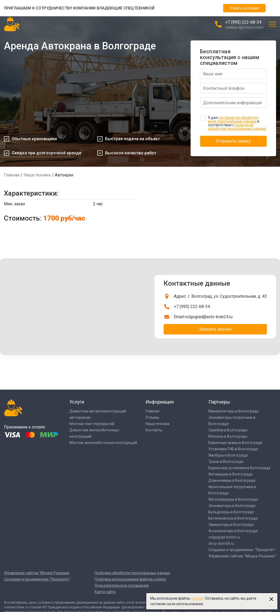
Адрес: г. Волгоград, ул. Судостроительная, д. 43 (220, 296)
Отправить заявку (233, 141)
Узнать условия (244, 8)
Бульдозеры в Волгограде (231, 512)
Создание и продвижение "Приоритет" (37, 579)
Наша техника (37, 174)
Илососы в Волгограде (227, 436)
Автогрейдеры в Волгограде (233, 499)
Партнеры (219, 402)
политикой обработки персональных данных (237, 127)
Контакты (154, 430)
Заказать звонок (215, 329)
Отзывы (152, 417)
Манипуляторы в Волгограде (233, 411)
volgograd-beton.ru (224, 537)
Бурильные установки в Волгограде (239, 468)
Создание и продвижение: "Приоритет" (242, 550)
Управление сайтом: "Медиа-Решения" (242, 556)
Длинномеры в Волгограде (232, 480)
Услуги (76, 402)
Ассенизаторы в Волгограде (233, 531)
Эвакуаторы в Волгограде (231, 524)
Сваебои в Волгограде (227, 430)
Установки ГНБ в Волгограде (233, 449)
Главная (11, 174)
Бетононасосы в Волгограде (233, 518)
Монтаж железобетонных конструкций (103, 443)
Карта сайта (105, 592)
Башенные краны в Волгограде (235, 443)
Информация (160, 402)
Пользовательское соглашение (122, 585)
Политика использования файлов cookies (130, 579)
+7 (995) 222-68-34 (243, 22)
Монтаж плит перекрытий (91, 424)
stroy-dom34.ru (221, 543)
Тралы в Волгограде (226, 461)
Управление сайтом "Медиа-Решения (36, 573)
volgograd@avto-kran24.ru (209, 316)
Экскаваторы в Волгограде (232, 506)
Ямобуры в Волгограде (228, 455)
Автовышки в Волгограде (230, 474)
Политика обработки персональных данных (132, 573)
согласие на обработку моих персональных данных (233, 119)
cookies (197, 598)
